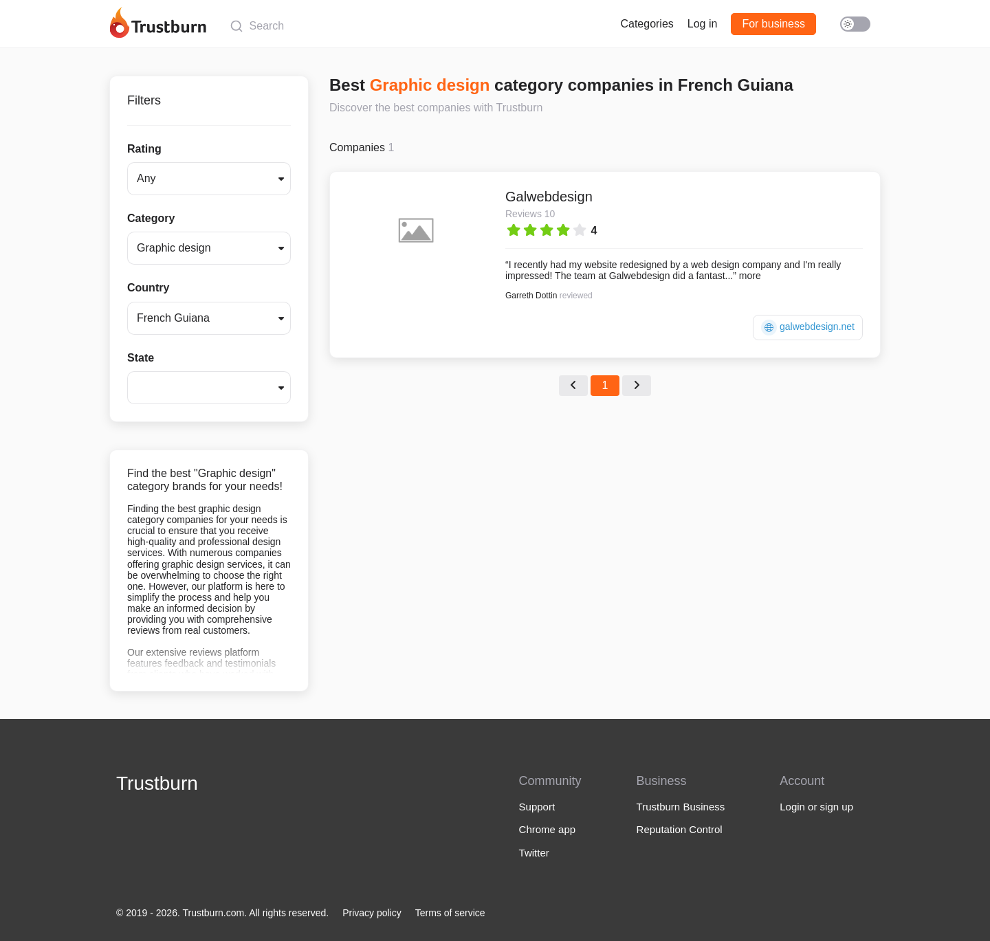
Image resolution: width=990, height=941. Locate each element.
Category (151, 218)
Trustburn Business (681, 806)
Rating (144, 149)
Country (148, 288)
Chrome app (547, 829)
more (750, 275)
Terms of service (450, 912)
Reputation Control (680, 829)
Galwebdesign (549, 196)
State (140, 358)
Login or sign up (816, 806)
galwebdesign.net (808, 327)
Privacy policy (372, 912)
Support (537, 806)
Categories (646, 24)
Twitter (534, 853)
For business (773, 24)
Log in (703, 24)
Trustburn (157, 783)
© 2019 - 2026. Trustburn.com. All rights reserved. (222, 912)
